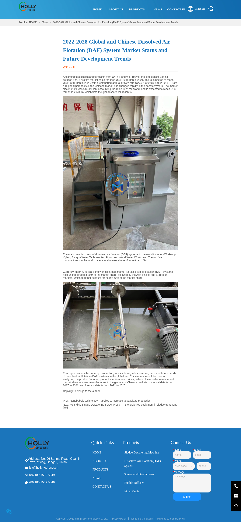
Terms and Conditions (142, 518)
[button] (136, 9)
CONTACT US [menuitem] (176, 9)
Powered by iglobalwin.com (171, 518)
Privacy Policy (119, 518)
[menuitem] (136, 9)
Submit (187, 496)
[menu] (137, 9)
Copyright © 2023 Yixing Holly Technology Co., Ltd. (82, 518)
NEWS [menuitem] (158, 9)
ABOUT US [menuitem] (116, 9)
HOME (32, 22)
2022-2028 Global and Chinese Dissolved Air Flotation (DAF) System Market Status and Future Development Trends (115, 22)
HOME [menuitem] (97, 9)
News (45, 22)
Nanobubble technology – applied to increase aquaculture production (110, 400)
